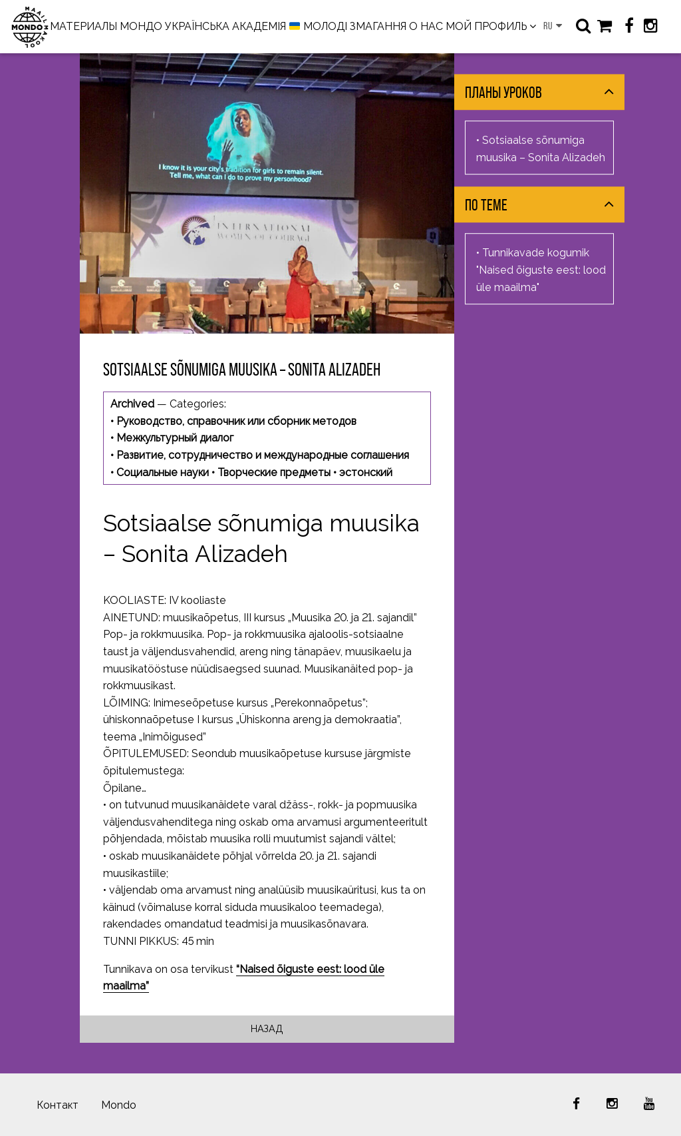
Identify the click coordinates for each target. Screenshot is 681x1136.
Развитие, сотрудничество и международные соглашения (262, 455)
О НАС (426, 26)
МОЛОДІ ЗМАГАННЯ (347, 27)
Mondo (118, 1105)
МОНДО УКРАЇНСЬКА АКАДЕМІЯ (203, 26)
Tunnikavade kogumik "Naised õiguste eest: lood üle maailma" (541, 270)
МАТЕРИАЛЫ (83, 26)
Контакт (57, 1105)
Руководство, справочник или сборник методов (236, 421)
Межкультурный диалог (174, 437)
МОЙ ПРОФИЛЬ (486, 26)
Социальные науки (162, 472)
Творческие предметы (274, 472)
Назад (267, 1028)
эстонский (365, 472)
